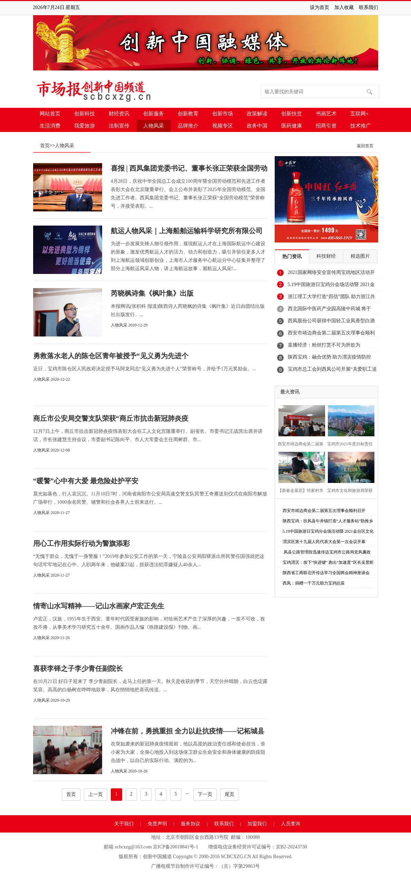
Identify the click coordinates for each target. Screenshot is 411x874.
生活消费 (50, 126)
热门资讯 (292, 256)
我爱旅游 (84, 126)
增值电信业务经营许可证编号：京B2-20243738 (257, 846)
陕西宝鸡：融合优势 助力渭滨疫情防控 (329, 357)
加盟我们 (257, 823)
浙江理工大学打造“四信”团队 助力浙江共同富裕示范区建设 (331, 298)
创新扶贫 (291, 113)
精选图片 (360, 256)
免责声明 (157, 823)
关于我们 (124, 823)
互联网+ (359, 113)
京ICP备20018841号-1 (175, 846)
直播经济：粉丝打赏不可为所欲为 (324, 345)
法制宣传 (119, 126)
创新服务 (153, 113)
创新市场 (222, 113)
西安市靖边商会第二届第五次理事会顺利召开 (331, 334)
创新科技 (84, 113)
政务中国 (257, 126)
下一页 (205, 794)
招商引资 (326, 126)
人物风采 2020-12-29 (129, 325)
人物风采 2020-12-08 (51, 450)
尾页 (229, 794)
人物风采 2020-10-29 (51, 700)
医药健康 (291, 126)
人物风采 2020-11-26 (51, 637)
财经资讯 (119, 113)
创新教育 (188, 113)
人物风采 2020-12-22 (51, 379)
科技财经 (326, 256)
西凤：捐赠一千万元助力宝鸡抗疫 (314, 583)
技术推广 (360, 126)
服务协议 (190, 823)
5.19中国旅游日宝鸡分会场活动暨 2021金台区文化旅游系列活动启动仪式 (331, 286)
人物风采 (153, 126)
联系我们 (368, 7)
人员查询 (290, 823)
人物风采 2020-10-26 (129, 771)
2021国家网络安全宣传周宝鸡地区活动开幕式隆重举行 (331, 274)
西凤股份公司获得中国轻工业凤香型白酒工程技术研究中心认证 (331, 322)
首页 (45, 145)
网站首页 (50, 113)
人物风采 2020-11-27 (51, 512)
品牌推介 (188, 126)
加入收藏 (344, 7)
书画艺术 (326, 113)
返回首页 (365, 145)
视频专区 (222, 126)
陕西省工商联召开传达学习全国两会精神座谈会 (326, 572)
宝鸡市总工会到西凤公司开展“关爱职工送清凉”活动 (332, 371)
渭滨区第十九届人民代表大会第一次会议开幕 (324, 541)
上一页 (95, 794)
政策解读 (257, 113)
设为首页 (319, 7)
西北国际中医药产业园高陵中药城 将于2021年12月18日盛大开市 (329, 310)
